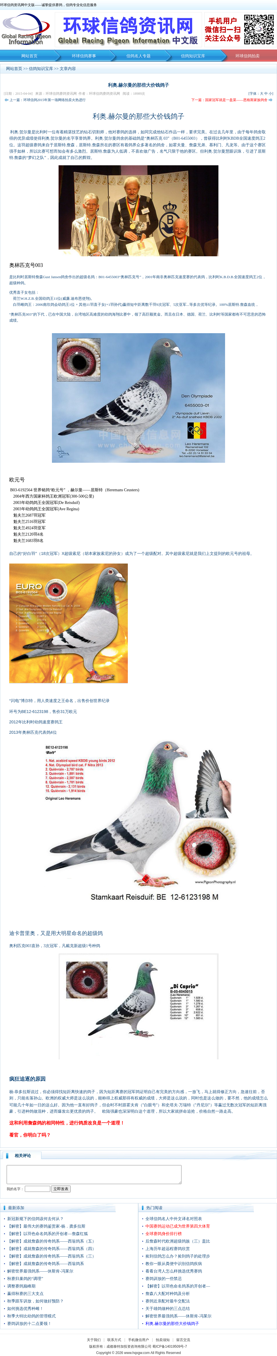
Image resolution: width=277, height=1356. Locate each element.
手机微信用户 (138, 1340)
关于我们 (94, 1340)
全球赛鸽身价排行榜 (163, 1234)
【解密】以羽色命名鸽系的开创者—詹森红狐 (47, 1234)
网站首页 (29, 56)
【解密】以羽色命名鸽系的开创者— (177, 1286)
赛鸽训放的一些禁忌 (163, 1279)
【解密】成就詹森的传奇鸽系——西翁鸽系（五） (51, 1241)
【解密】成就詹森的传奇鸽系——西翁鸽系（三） (51, 1256)
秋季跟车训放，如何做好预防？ (35, 1301)
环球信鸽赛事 (84, 56)
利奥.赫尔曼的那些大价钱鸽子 (172, 1323)
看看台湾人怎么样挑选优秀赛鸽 (173, 1271)
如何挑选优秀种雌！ (25, 1308)
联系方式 (114, 1340)
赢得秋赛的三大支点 (25, 1293)
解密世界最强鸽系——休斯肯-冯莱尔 (40, 1271)
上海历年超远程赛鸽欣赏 (167, 1249)
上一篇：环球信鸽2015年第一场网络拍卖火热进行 (48, 100)
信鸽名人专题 (138, 56)
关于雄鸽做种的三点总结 (167, 1308)
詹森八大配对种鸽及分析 (167, 1293)
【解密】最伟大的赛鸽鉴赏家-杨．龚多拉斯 (46, 1226)
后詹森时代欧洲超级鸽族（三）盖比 (177, 1241)
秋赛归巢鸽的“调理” (25, 1279)
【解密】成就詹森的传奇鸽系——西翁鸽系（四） (51, 1249)
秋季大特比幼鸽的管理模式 (31, 1316)
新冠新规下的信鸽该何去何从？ (35, 1219)
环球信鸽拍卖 (247, 56)
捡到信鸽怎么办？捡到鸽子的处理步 (177, 1256)
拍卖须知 (164, 1340)
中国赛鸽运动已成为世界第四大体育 (177, 1226)
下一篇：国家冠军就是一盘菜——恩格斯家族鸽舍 (229, 100)
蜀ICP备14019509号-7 (169, 1346)
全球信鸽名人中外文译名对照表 (173, 1219)
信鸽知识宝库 (193, 56)
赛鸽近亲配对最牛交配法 (167, 1301)
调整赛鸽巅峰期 (21, 1286)
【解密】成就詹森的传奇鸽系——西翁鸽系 (45, 1264)
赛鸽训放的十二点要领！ (29, 1323)
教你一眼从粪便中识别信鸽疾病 (173, 1264)
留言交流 (183, 1340)
